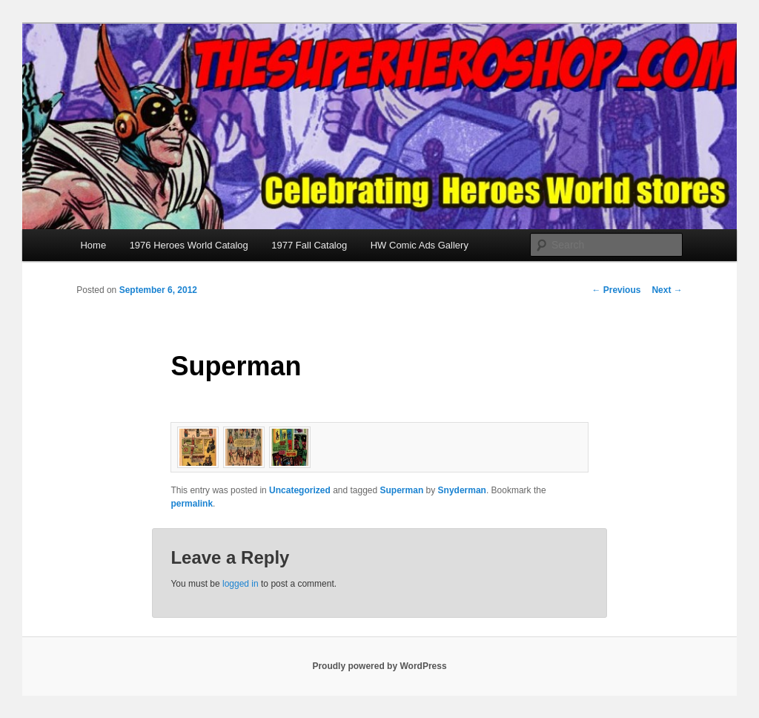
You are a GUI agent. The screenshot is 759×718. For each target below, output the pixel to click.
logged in (240, 584)
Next (667, 290)
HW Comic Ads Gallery (419, 245)
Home (93, 245)
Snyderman (462, 490)
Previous (615, 290)
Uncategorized (300, 490)
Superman (402, 490)
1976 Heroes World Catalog (189, 245)
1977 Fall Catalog (309, 245)
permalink (191, 503)
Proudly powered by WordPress (379, 666)
